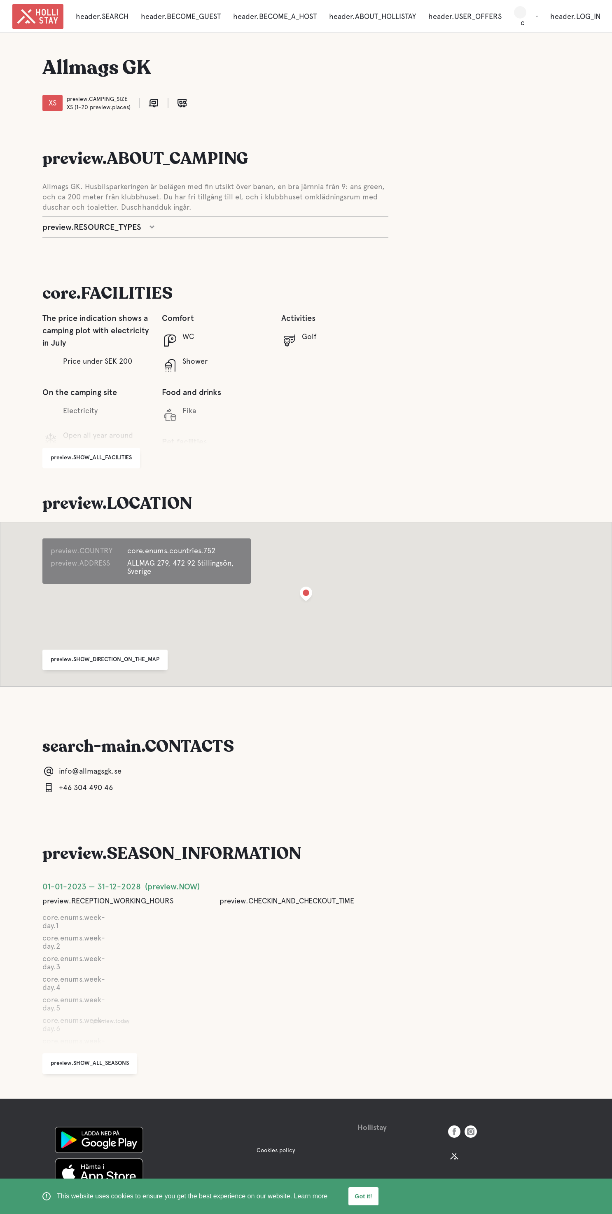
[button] (306, 595)
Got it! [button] (363, 1196)
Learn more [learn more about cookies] (310, 1196)
